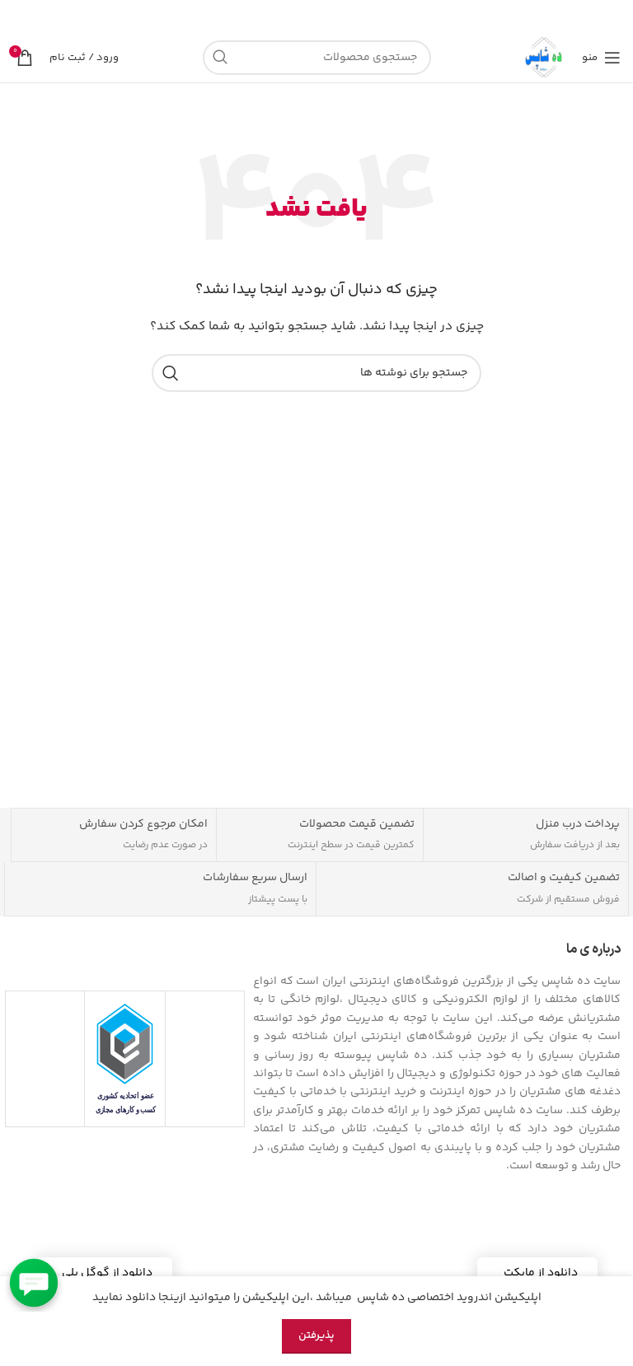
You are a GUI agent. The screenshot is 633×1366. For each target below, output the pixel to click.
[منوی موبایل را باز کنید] (601, 57)
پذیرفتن (316, 1335)
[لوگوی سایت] (544, 58)
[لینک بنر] (341, 16)
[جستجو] (317, 57)
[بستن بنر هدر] (20, 16)
